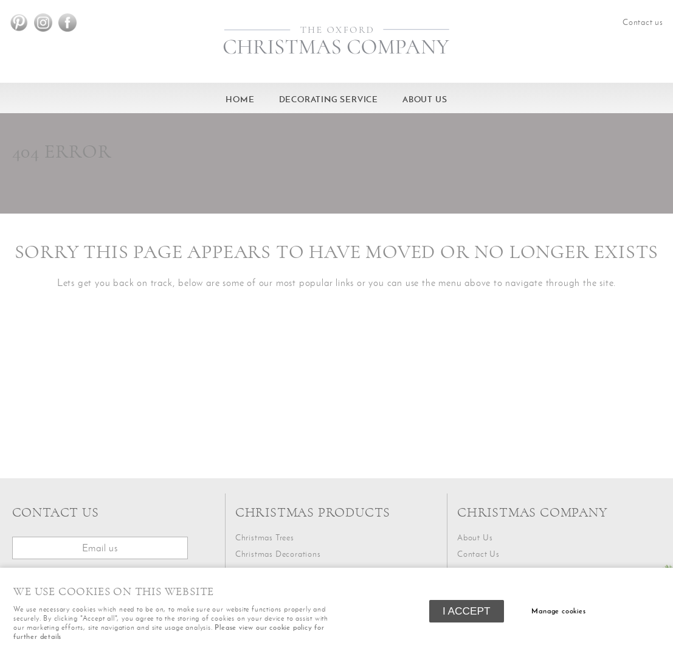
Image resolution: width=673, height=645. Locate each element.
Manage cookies (558, 611)
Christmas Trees (264, 537)
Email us (100, 548)
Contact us (643, 21)
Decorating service (328, 99)
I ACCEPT (467, 611)
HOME (240, 99)
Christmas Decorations (278, 554)
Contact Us (478, 554)
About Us (424, 99)
